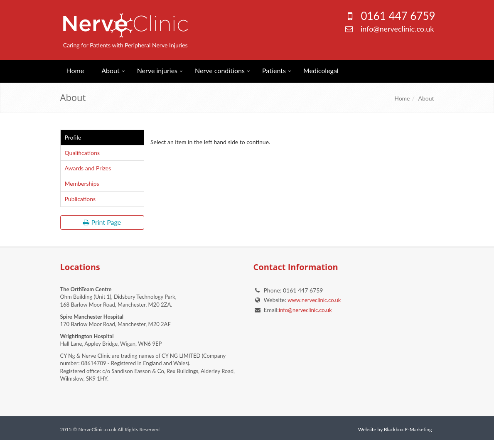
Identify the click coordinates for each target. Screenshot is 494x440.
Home (75, 70)
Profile (73, 137)
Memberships (82, 183)
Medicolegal (321, 70)
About (110, 70)
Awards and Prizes (88, 168)
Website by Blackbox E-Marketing (395, 429)
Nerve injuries (157, 70)
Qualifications (82, 152)
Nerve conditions (220, 70)
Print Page (102, 222)
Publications (80, 198)
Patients (274, 70)
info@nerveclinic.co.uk (397, 28)
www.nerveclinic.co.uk (314, 300)
